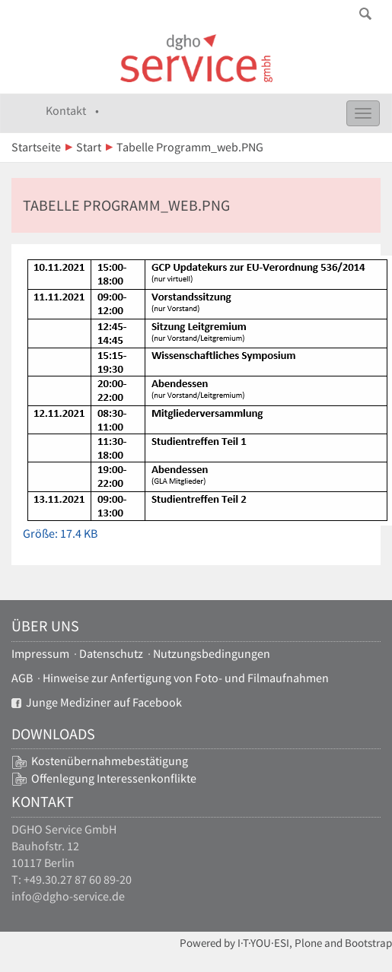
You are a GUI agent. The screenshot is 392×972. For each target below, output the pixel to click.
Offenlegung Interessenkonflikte (113, 778)
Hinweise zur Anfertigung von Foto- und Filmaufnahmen (186, 678)
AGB (22, 678)
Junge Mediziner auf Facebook (96, 702)
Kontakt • (72, 110)
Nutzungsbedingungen (211, 653)
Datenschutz (111, 653)
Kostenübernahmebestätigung (109, 761)
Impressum (40, 653)
